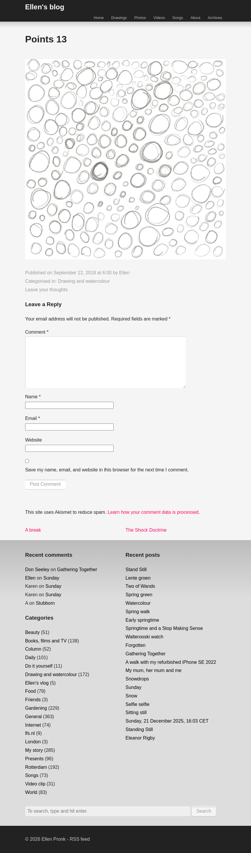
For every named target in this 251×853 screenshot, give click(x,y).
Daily (30, 657)
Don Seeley (37, 569)
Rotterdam (36, 767)
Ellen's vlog (37, 682)
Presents (34, 758)
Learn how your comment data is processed (153, 512)
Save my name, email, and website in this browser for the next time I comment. (107, 469)
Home (99, 17)
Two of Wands (140, 586)
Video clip (35, 783)
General (33, 716)
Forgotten (136, 645)
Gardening (36, 708)
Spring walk (138, 611)
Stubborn (45, 603)
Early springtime (142, 620)
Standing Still (139, 729)
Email (32, 418)
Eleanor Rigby (140, 737)
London (33, 741)
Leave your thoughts (46, 289)
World (31, 792)
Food (30, 691)
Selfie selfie (138, 704)
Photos (140, 17)
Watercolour (138, 603)
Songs (178, 17)
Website (33, 439)
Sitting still (136, 712)
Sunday (51, 577)
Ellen (124, 272)
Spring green (139, 594)
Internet (33, 725)
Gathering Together (77, 569)
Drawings (119, 17)
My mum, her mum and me (154, 670)
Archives (215, 17)
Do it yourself (38, 666)
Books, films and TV (46, 640)
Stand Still (136, 569)
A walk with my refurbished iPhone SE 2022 (171, 662)
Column (33, 649)
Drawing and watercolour (84, 281)
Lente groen (138, 577)
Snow (131, 695)
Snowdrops (137, 678)
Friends (33, 699)
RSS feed (80, 839)
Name (33, 396)
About (195, 17)
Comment (37, 332)
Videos (159, 17)
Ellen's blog (44, 7)
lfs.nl (30, 733)
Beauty (32, 632)
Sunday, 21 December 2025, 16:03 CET (167, 720)
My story (34, 750)
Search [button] (204, 811)
